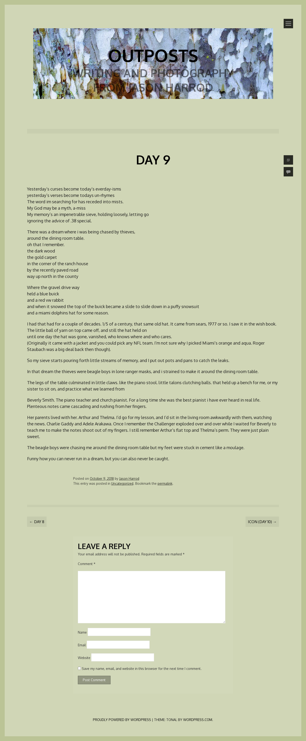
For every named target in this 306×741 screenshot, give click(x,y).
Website (84, 658)
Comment (86, 564)
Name (82, 632)
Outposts (153, 55)
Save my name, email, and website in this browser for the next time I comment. (142, 669)
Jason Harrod (129, 478)
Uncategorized (122, 483)
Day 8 (36, 521)
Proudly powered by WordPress (122, 720)
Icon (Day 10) (262, 521)
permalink (165, 483)
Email (82, 645)
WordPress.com (197, 720)
